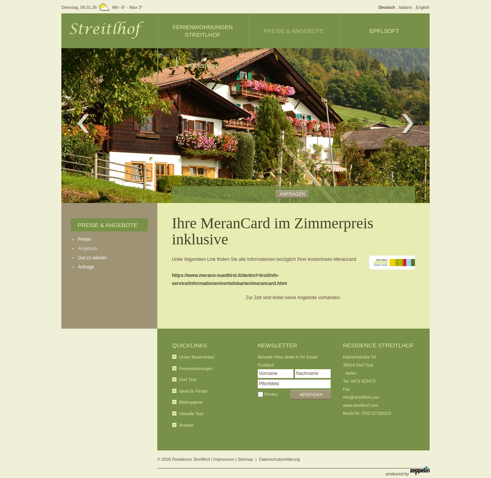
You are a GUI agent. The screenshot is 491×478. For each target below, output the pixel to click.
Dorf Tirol (187, 379)
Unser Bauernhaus (196, 357)
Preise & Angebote (107, 225)
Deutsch (387, 7)
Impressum (223, 459)
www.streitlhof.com (360, 405)
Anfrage (86, 267)
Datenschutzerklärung (279, 459)
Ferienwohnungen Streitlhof (203, 31)
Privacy (271, 394)
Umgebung (202, 65)
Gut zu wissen (92, 257)
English (423, 7)
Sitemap (245, 459)
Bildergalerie (191, 402)
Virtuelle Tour (191, 413)
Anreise (186, 425)
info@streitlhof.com (361, 397)
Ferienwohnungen (196, 368)
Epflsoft (384, 31)
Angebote (87, 248)
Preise (84, 239)
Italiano (405, 7)
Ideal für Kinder (193, 391)
